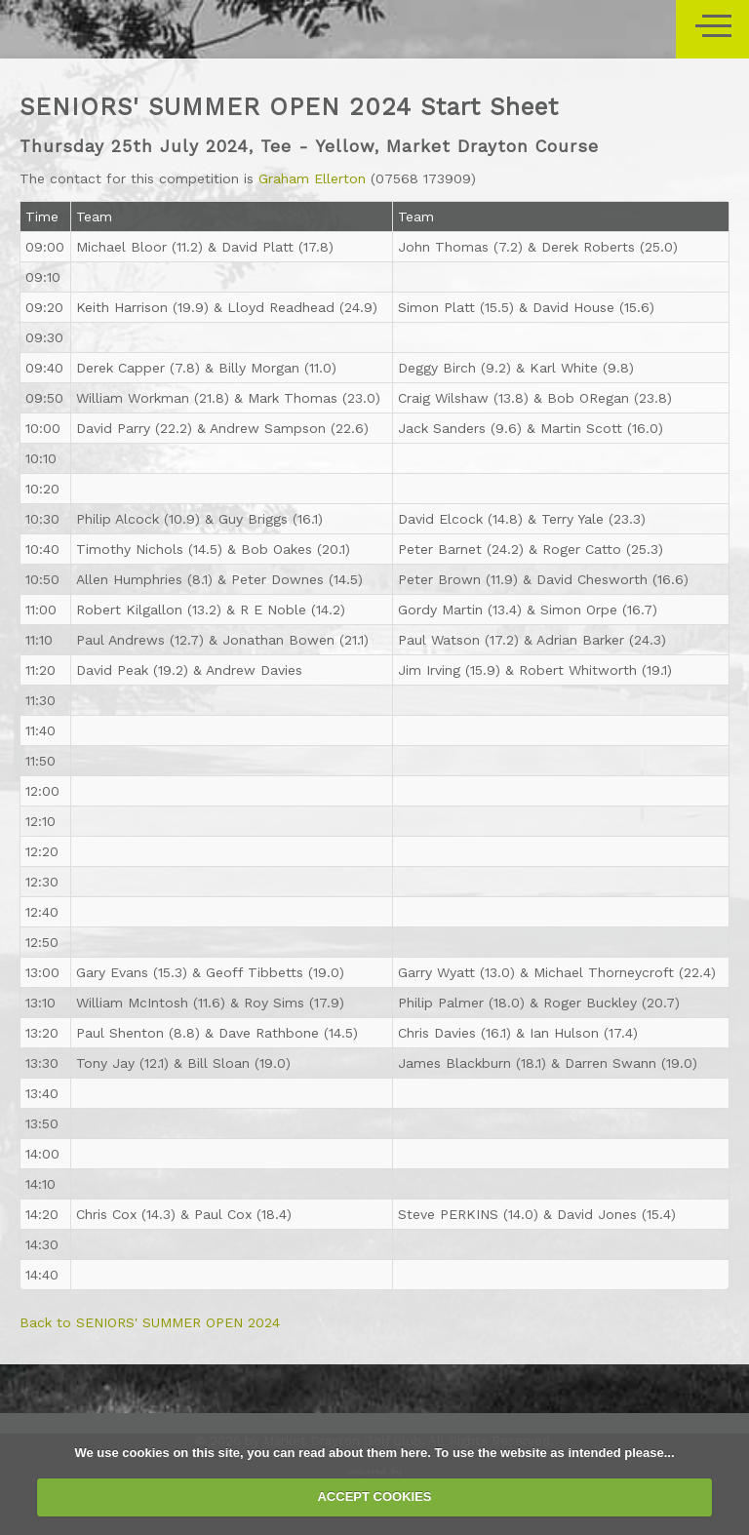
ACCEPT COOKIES (374, 1496)
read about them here (362, 1452)
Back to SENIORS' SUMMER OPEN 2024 (150, 1322)
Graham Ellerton (312, 178)
